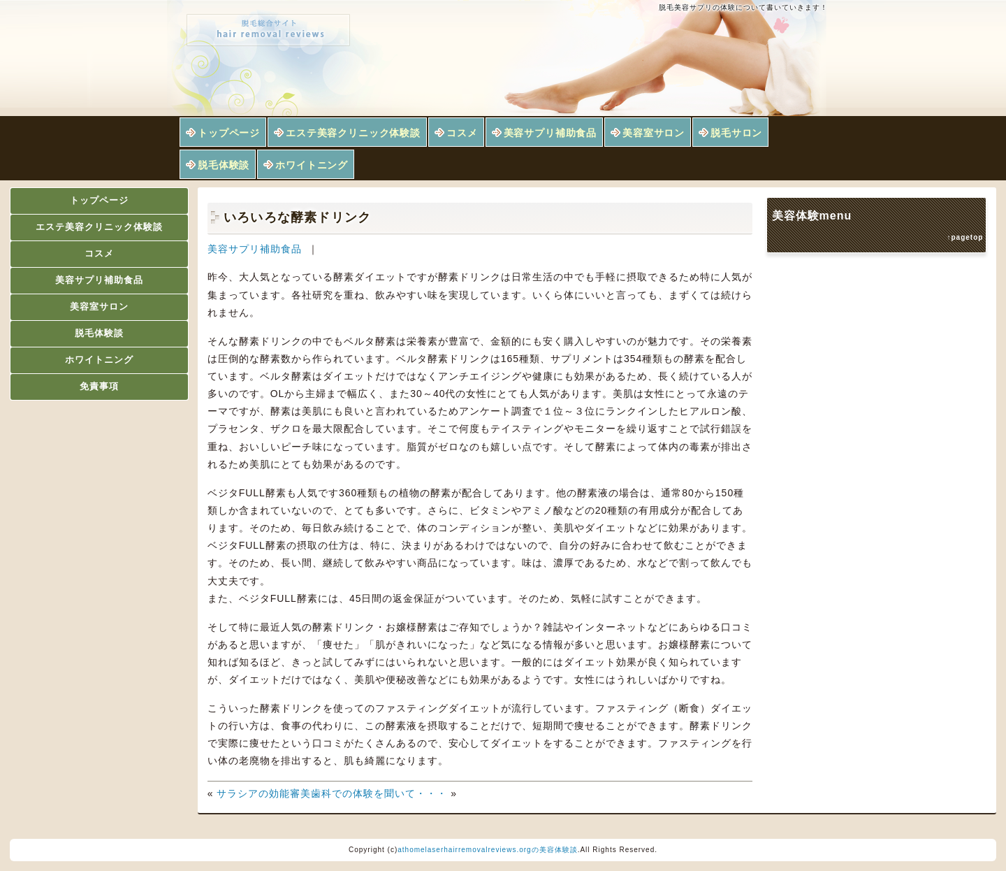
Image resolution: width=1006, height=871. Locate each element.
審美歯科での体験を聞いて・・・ (368, 793)
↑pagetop (965, 237)
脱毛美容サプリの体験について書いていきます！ (743, 7)
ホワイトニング (311, 165)
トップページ (229, 132)
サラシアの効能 (253, 793)
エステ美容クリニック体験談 (353, 132)
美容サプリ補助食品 (550, 132)
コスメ (462, 132)
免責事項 (99, 386)
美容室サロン (653, 132)
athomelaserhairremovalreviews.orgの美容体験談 (487, 850)
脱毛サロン (736, 132)
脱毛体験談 (223, 165)
